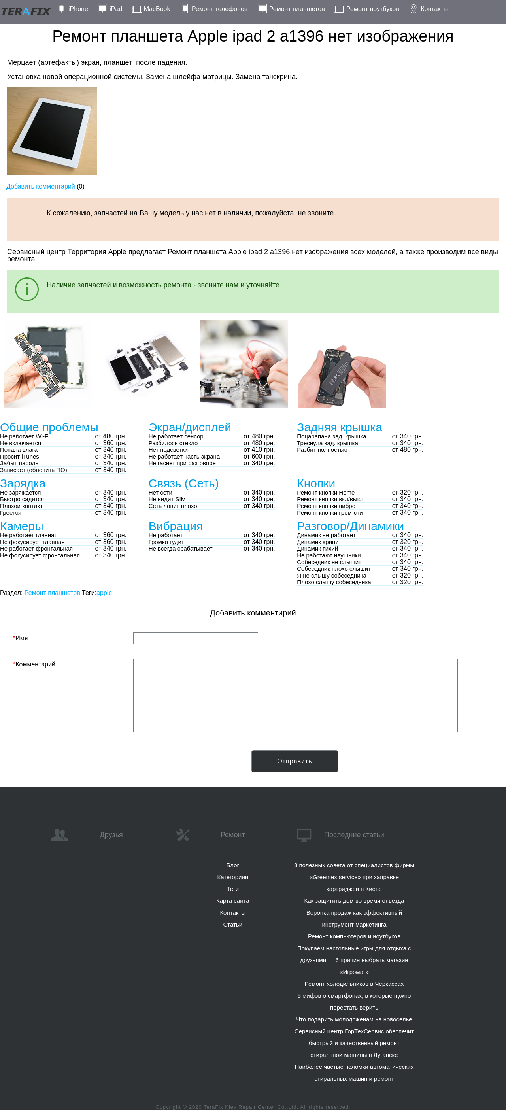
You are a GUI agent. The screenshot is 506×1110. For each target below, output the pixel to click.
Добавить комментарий (40, 186)
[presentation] (73, 765)
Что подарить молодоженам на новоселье (354, 1019)
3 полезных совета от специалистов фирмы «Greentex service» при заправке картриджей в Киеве (354, 877)
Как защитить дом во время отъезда (354, 900)
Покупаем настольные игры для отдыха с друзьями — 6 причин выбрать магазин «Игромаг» (354, 960)
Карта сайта (232, 900)
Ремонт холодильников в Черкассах (354, 983)
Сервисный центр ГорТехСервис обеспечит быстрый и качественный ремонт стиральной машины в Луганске (354, 1043)
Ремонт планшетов (297, 9)
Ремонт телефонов (219, 9)
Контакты (434, 9)
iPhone (78, 9)
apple (104, 592)
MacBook (157, 9)
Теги (233, 888)
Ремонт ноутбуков (372, 9)
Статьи (232, 924)
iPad (116, 9)
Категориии (232, 877)
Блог (233, 865)
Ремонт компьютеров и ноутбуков (354, 936)
